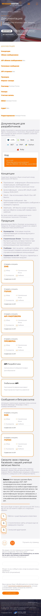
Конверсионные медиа (20, 387)
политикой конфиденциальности (19, 586)
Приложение (8, 387)
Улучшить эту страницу (31, 542)
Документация (7, 31)
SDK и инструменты (8, 34)
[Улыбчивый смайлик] (4, 543)
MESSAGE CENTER (6, 11)
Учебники (17, 31)
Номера (24, 368)
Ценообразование (9, 370)
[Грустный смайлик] (12, 543)
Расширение (20, 34)
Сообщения (17, 368)
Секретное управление (22, 390)
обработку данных (32, 602)
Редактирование (9, 390)
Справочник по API (29, 31)
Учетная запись (8, 368)
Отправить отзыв (10, 593)
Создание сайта (13, 612)
